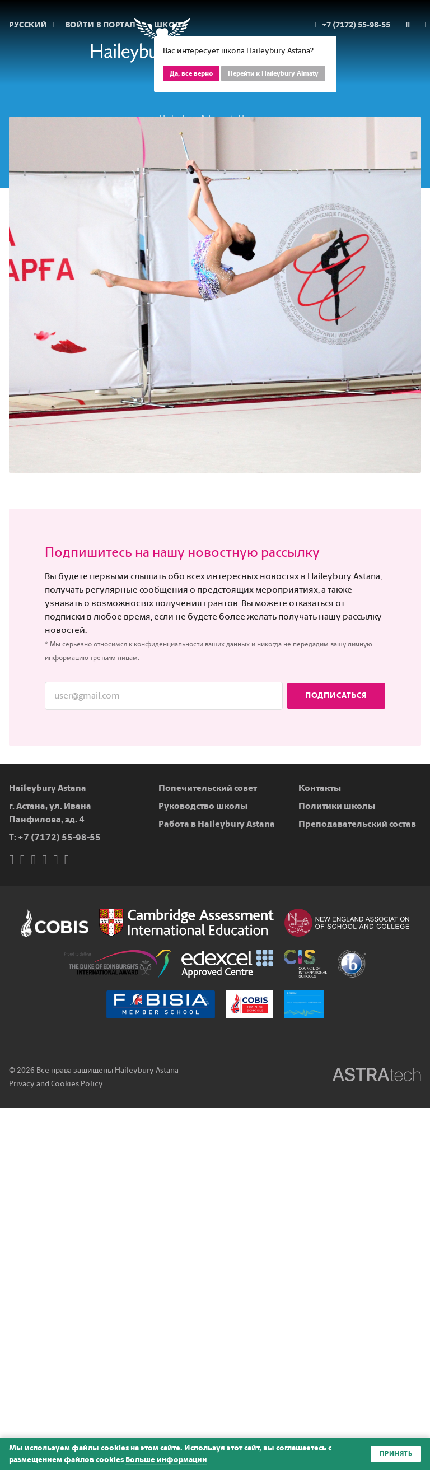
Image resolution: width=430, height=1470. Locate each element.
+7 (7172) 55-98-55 (59, 837)
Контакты (319, 788)
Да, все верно (191, 73)
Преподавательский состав (357, 823)
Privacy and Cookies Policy (56, 1083)
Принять (396, 1454)
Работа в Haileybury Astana (216, 823)
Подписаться (336, 695)
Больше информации (166, 1459)
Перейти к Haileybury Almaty (273, 73)
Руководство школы (202, 806)
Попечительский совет (207, 788)
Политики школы (336, 806)
